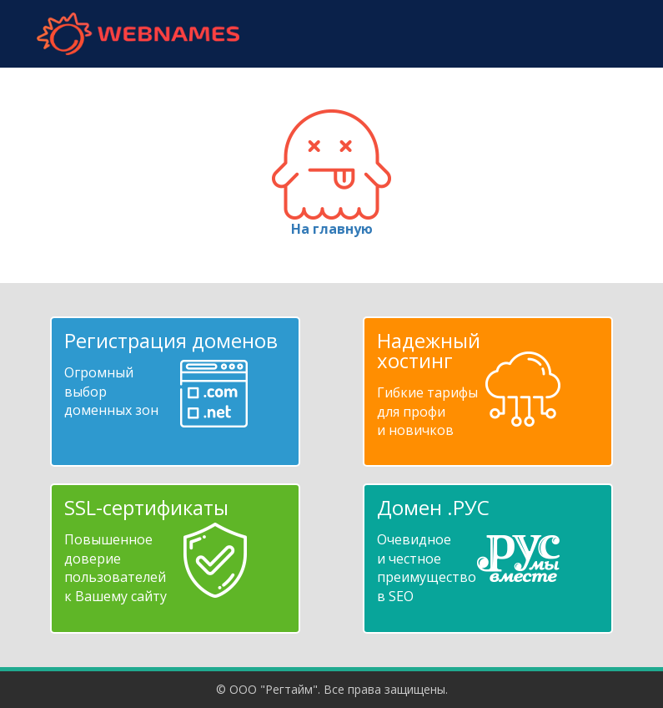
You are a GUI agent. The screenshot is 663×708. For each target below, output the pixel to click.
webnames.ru (138, 34)
